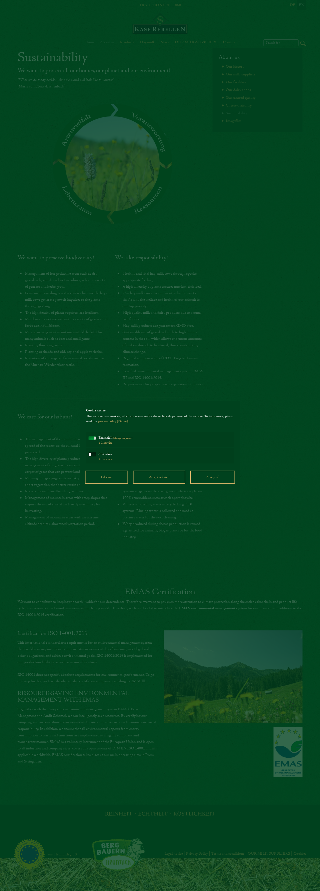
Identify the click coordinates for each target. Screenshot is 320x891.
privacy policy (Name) (113, 421)
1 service (105, 443)
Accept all (212, 477)
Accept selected (159, 477)
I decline (106, 477)
